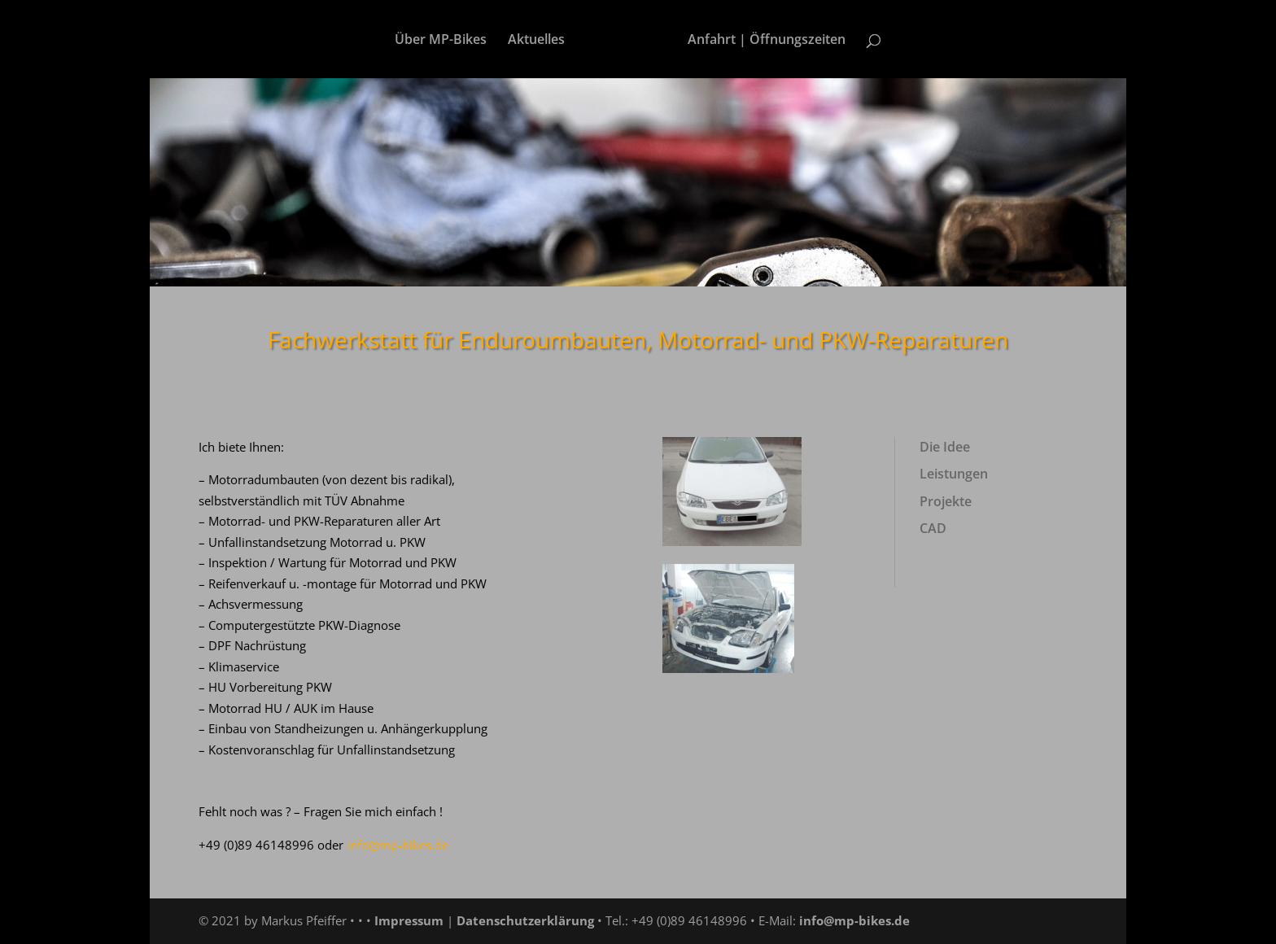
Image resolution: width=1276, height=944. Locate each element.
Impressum (409, 920)
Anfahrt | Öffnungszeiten (767, 40)
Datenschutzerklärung (525, 920)
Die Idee (945, 447)
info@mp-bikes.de (854, 920)
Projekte (946, 501)
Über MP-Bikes (441, 40)
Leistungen (954, 474)
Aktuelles (536, 40)
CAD (933, 528)
